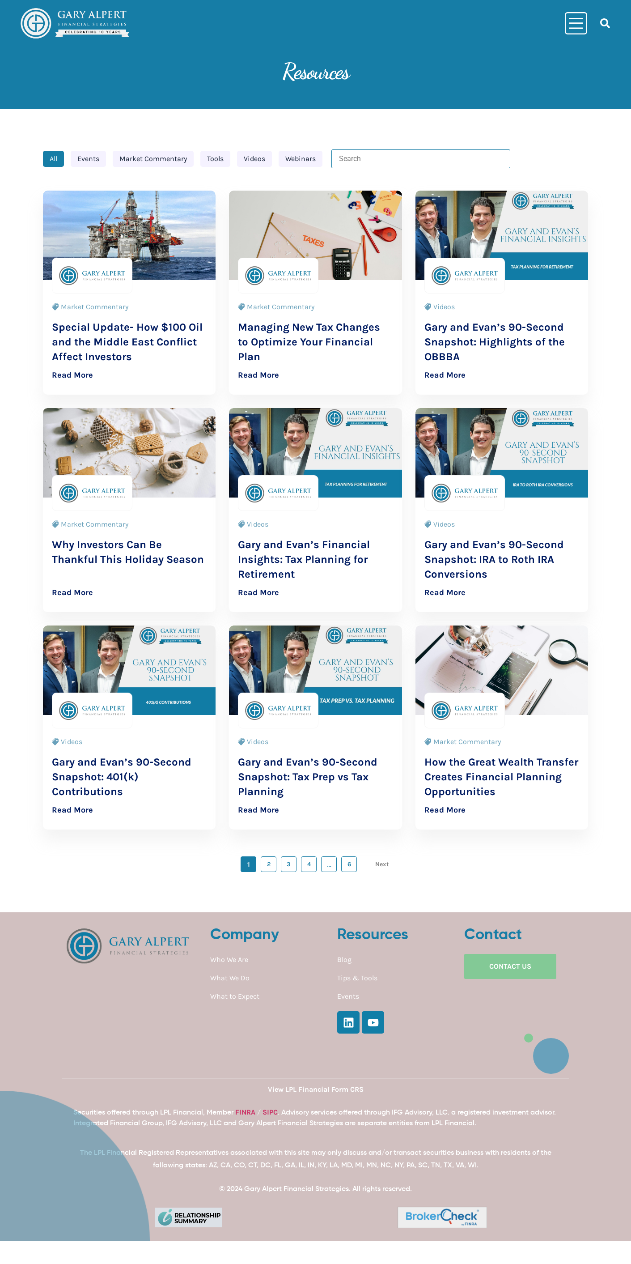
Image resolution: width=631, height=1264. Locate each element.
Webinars (300, 158)
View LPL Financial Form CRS (316, 1089)
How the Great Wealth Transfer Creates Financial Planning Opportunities (501, 777)
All (53, 158)
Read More (72, 375)
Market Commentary (153, 158)
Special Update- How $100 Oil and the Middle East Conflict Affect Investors (127, 342)
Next (382, 864)
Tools (215, 158)
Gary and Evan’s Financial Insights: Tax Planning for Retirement (304, 559)
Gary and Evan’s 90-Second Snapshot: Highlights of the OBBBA (494, 342)
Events (88, 158)
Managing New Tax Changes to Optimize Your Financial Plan (309, 342)
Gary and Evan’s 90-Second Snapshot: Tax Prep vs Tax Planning (307, 777)
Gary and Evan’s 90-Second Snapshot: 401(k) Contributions (121, 777)
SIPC (270, 1112)
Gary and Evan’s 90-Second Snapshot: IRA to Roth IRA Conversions (494, 559)
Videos (254, 158)
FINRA (245, 1112)
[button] (605, 23)
